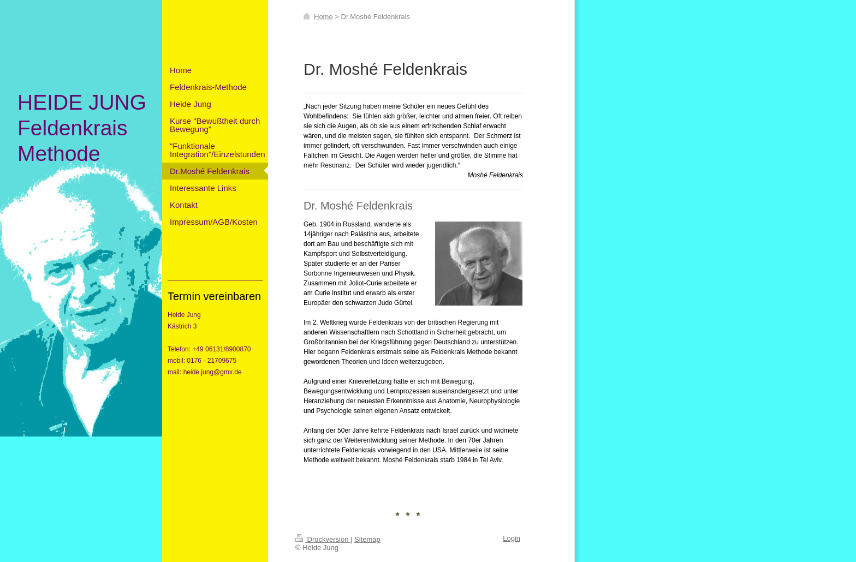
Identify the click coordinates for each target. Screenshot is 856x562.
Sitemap (367, 539)
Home (323, 17)
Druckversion (322, 539)
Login (511, 538)
